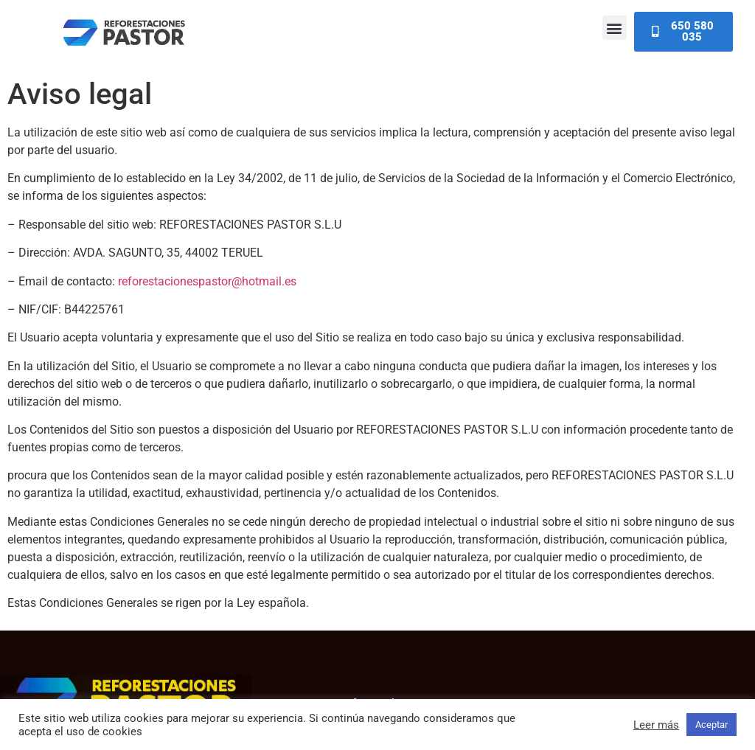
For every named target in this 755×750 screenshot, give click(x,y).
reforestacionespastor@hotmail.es (207, 281)
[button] (614, 27)
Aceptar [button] (711, 724)
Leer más (656, 725)
